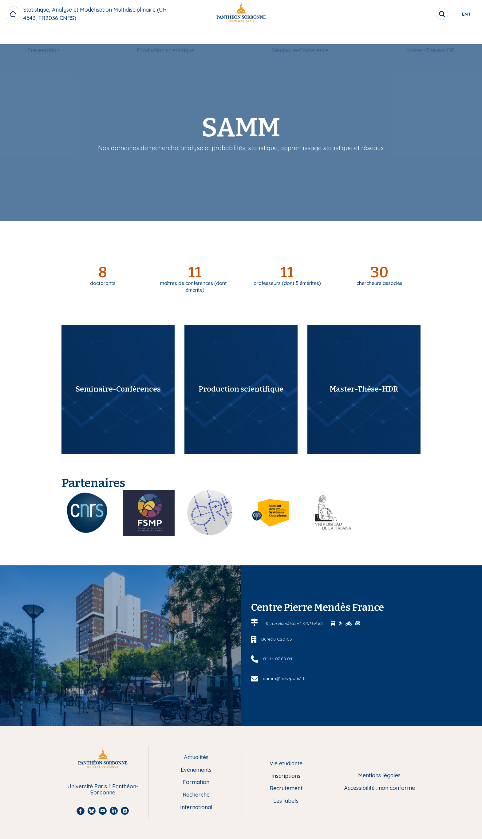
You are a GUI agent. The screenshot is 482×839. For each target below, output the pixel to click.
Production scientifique (165, 35)
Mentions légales (379, 775)
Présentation (43, 35)
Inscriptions (285, 776)
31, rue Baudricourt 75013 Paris (294, 623)
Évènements (196, 770)
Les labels (285, 801)
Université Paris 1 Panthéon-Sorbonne (102, 789)
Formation (196, 782)
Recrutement (286, 788)
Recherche (196, 795)
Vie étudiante (286, 763)
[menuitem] (43, 36)
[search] (422, 14)
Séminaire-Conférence (300, 35)
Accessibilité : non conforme (379, 788)
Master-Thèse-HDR (430, 35)
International (196, 807)
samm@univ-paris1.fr (284, 678)
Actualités (196, 757)
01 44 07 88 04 (277, 658)
